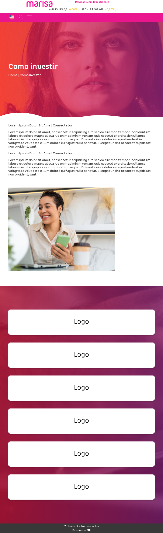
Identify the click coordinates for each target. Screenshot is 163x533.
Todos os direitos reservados (81, 526)
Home (13, 75)
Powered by (81, 530)
